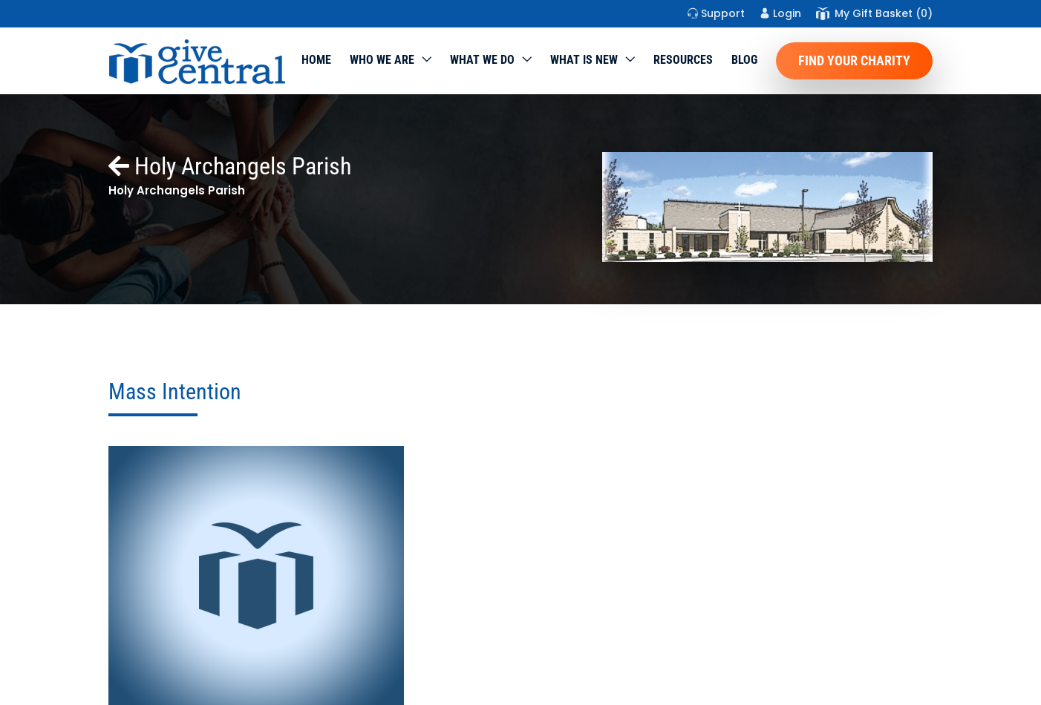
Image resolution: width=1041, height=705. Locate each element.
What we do (482, 60)
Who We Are (382, 60)
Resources (683, 60)
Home (316, 60)
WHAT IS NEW (584, 60)
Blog (744, 60)
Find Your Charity (854, 60)
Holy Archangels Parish (229, 166)
